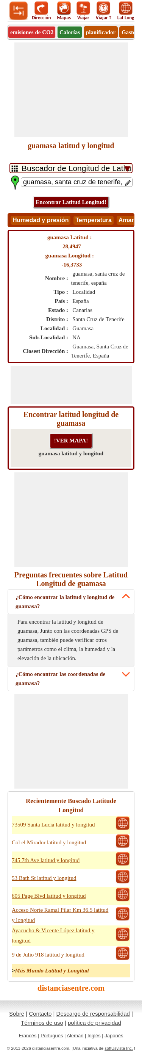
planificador (100, 32)
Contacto (40, 1013)
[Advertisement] (71, 89)
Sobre (16, 1013)
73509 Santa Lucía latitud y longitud (53, 825)
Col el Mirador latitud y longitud (49, 842)
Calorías (69, 32)
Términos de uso (42, 1022)
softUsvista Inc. (119, 1048)
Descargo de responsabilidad (93, 1013)
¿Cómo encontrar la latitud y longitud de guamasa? (65, 601)
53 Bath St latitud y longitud (44, 878)
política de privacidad (94, 1022)
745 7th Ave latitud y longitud (46, 860)
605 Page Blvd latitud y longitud (49, 896)
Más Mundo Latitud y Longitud (52, 971)
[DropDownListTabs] (71, 168)
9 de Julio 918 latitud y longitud (48, 955)
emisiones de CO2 (31, 32)
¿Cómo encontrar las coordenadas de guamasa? (60, 678)
